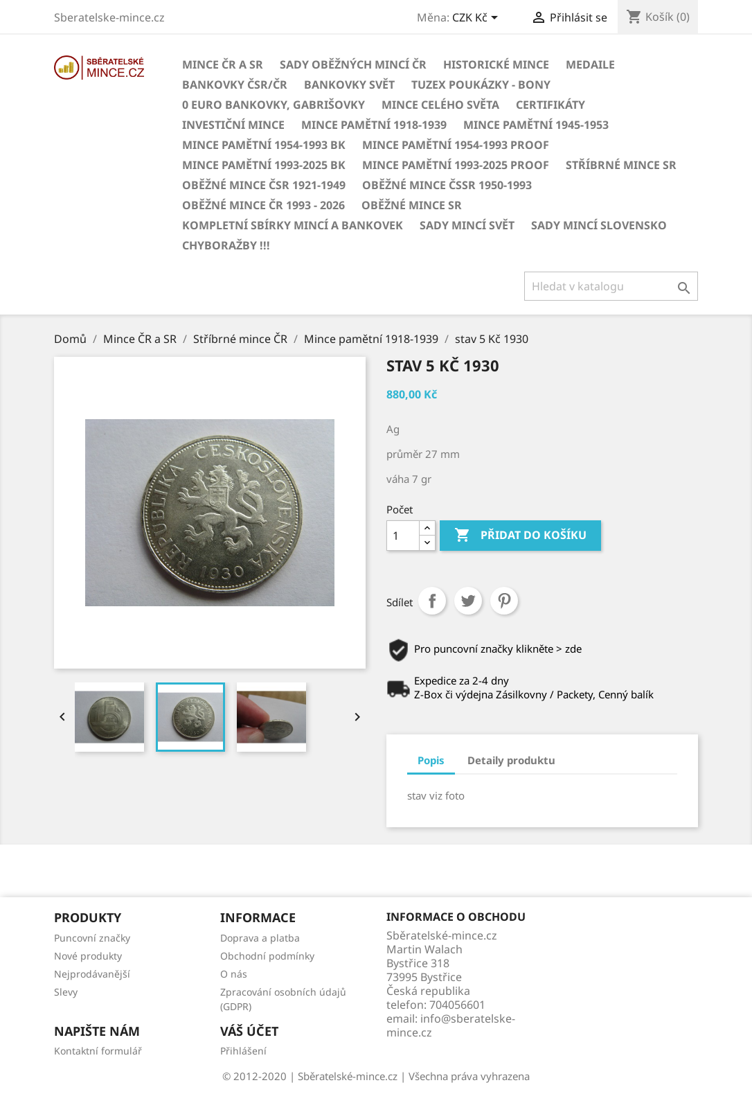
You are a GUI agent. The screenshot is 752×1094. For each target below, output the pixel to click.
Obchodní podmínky (267, 955)
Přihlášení (243, 1050)
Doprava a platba (260, 937)
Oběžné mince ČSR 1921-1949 (264, 185)
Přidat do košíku (520, 536)
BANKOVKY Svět (349, 84)
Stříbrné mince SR (621, 165)
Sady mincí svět (467, 225)
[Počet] (403, 535)
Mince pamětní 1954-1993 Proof (455, 144)
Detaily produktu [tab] (511, 760)
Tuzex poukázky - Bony (480, 84)
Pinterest (504, 601)
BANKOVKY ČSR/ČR (234, 84)
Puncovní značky (92, 937)
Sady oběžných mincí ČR (353, 64)
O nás (233, 973)
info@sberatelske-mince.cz (450, 1025)
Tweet (468, 601)
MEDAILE (590, 64)
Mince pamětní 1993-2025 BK (264, 165)
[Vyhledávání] (611, 286)
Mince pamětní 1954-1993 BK (264, 144)
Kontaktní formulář (98, 1050)
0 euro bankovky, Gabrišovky (273, 104)
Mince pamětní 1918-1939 (374, 124)
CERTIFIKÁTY (550, 104)
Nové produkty (88, 955)
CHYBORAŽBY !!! (226, 245)
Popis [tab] (431, 760)
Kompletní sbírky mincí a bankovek (292, 225)
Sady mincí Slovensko (599, 225)
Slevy (66, 991)
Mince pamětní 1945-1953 (536, 124)
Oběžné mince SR (411, 205)
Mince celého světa (440, 104)
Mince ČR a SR (222, 64)
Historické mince (496, 64)
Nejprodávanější (92, 973)
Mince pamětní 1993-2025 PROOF (455, 165)
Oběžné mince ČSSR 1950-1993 (447, 185)
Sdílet (432, 601)
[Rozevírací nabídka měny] (477, 18)
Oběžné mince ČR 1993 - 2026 (263, 205)
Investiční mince (233, 124)
